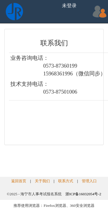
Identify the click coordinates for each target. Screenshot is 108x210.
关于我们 (42, 181)
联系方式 (65, 181)
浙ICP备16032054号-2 (83, 194)
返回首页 (18, 181)
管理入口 (89, 181)
